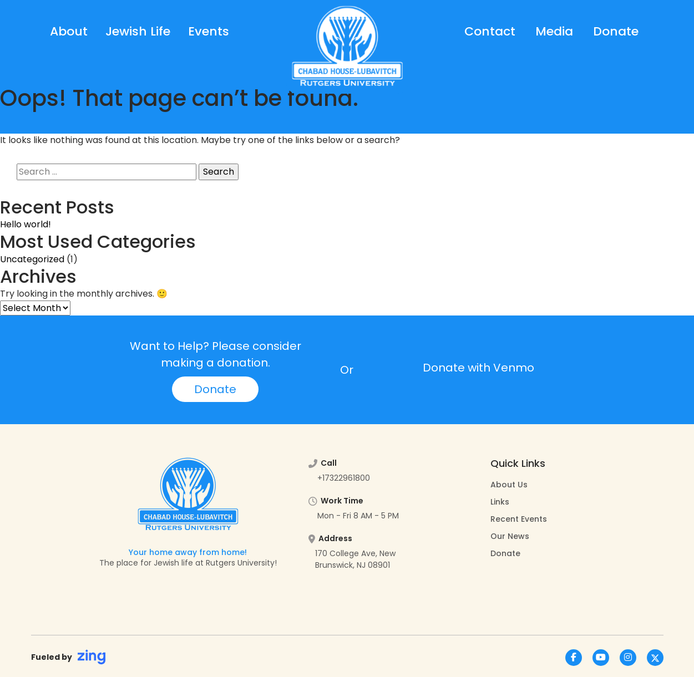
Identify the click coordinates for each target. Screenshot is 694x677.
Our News (509, 536)
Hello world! (25, 224)
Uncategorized (32, 259)
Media (554, 31)
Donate (616, 31)
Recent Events (518, 519)
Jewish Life (137, 31)
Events (208, 31)
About (69, 31)
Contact (489, 31)
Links (499, 501)
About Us (509, 484)
